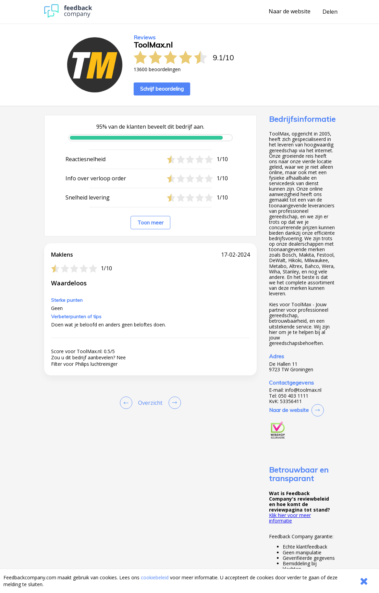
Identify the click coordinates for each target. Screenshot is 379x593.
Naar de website (289, 11)
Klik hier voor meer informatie (290, 518)
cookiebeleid (155, 577)
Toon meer (150, 222)
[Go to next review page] (173, 403)
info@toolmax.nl (303, 390)
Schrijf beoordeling (162, 89)
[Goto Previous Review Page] (127, 403)
